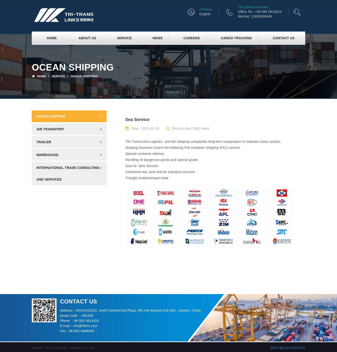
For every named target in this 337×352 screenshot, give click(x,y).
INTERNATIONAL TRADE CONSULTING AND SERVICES (67, 173)
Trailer (43, 142)
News (158, 38)
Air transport (50, 129)
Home (52, 38)
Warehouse (47, 155)
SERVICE (124, 38)
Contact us (284, 38)
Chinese (205, 9)
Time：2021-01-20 (142, 128)
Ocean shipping (51, 116)
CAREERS (191, 38)
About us (87, 38)
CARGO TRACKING (236, 38)
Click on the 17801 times (187, 128)
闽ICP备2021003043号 (288, 348)
